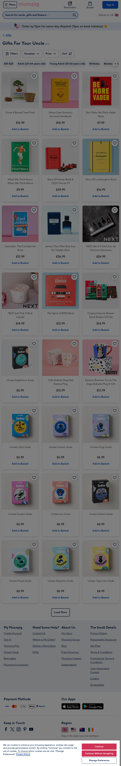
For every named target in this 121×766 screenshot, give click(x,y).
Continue (99, 746)
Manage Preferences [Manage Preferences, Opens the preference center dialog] (99, 760)
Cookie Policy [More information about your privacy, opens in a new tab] (23, 754)
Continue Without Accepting (99, 753)
